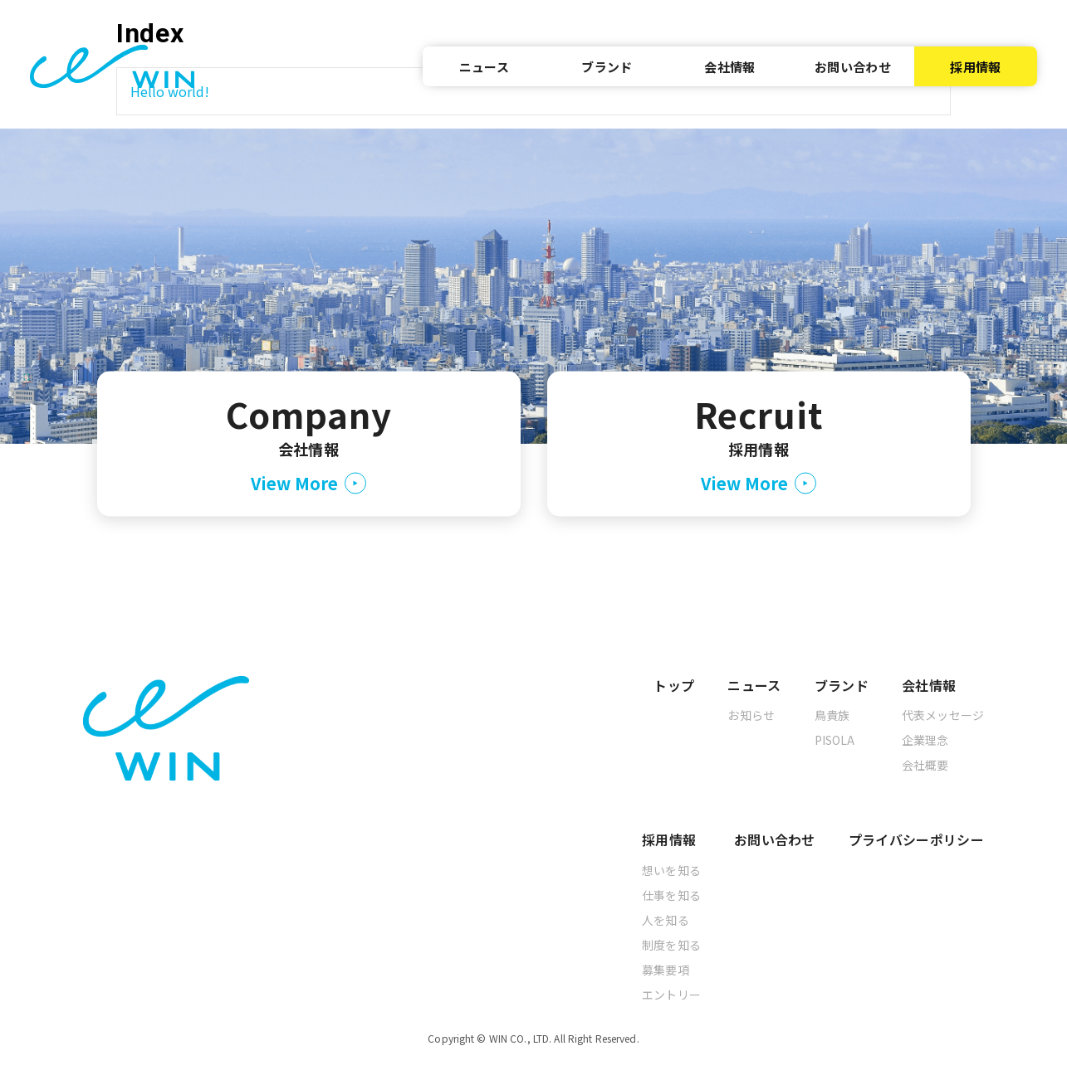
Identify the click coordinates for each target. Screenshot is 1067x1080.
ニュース (484, 66)
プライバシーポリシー (916, 839)
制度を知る (671, 944)
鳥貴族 (832, 715)
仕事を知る (671, 895)
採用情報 (975, 66)
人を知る (665, 920)
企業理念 (925, 740)
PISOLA (835, 740)
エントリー (671, 994)
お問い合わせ (853, 66)
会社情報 (729, 66)
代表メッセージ (943, 715)
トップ (673, 685)
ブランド (606, 66)
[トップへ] (112, 66)
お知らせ (751, 715)
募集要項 (665, 969)
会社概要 (925, 764)
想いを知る (671, 870)
